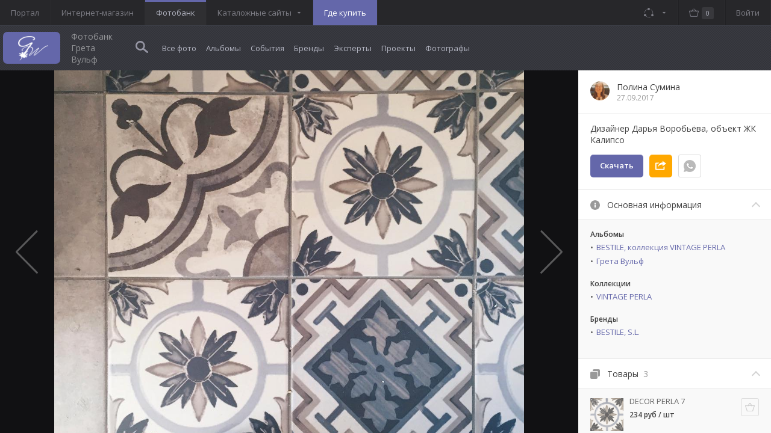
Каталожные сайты (254, 12)
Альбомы (223, 48)
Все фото (179, 48)
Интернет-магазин (97, 12)
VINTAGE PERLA (624, 296)
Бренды (309, 48)
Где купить (345, 12)
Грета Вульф (620, 261)
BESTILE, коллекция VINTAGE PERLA (660, 247)
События (267, 48)
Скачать (617, 165)
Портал (25, 12)
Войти (748, 12)
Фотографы (447, 48)
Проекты (398, 48)
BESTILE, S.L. (618, 332)
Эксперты (353, 48)
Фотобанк (175, 12)
